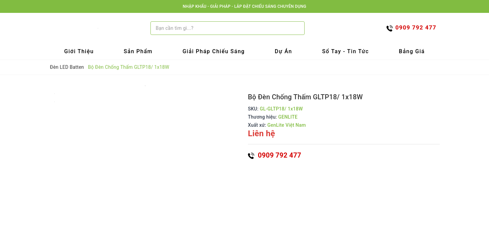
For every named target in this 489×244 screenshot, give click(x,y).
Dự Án (283, 51)
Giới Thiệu (79, 51)
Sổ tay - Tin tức (345, 51)
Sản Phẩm (138, 51)
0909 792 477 (274, 155)
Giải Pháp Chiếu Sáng (213, 51)
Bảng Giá (412, 51)
